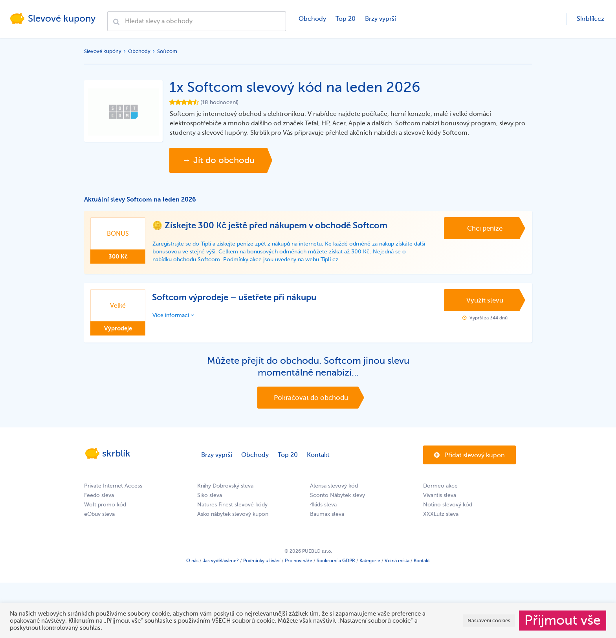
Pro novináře (298, 560)
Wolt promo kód (105, 505)
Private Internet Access (113, 486)
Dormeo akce (440, 486)
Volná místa (397, 560)
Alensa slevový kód (334, 486)
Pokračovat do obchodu (311, 398)
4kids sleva (323, 505)
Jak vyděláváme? (221, 560)
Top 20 (346, 18)
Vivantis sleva (439, 495)
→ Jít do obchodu (218, 160)
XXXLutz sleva (440, 514)
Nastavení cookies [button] (489, 620)
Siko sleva (209, 495)
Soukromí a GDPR (336, 560)
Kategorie (369, 560)
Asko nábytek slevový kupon (232, 514)
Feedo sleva (99, 495)
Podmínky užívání (261, 560)
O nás (192, 560)
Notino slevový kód (447, 505)
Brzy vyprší (380, 18)
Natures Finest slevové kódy (232, 505)
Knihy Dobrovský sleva (225, 486)
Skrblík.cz (590, 18)
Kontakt (318, 454)
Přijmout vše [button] (562, 620)
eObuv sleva (99, 514)
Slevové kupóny (102, 51)
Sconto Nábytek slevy (337, 495)
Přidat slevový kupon (469, 455)
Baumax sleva (327, 514)
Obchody (312, 18)
